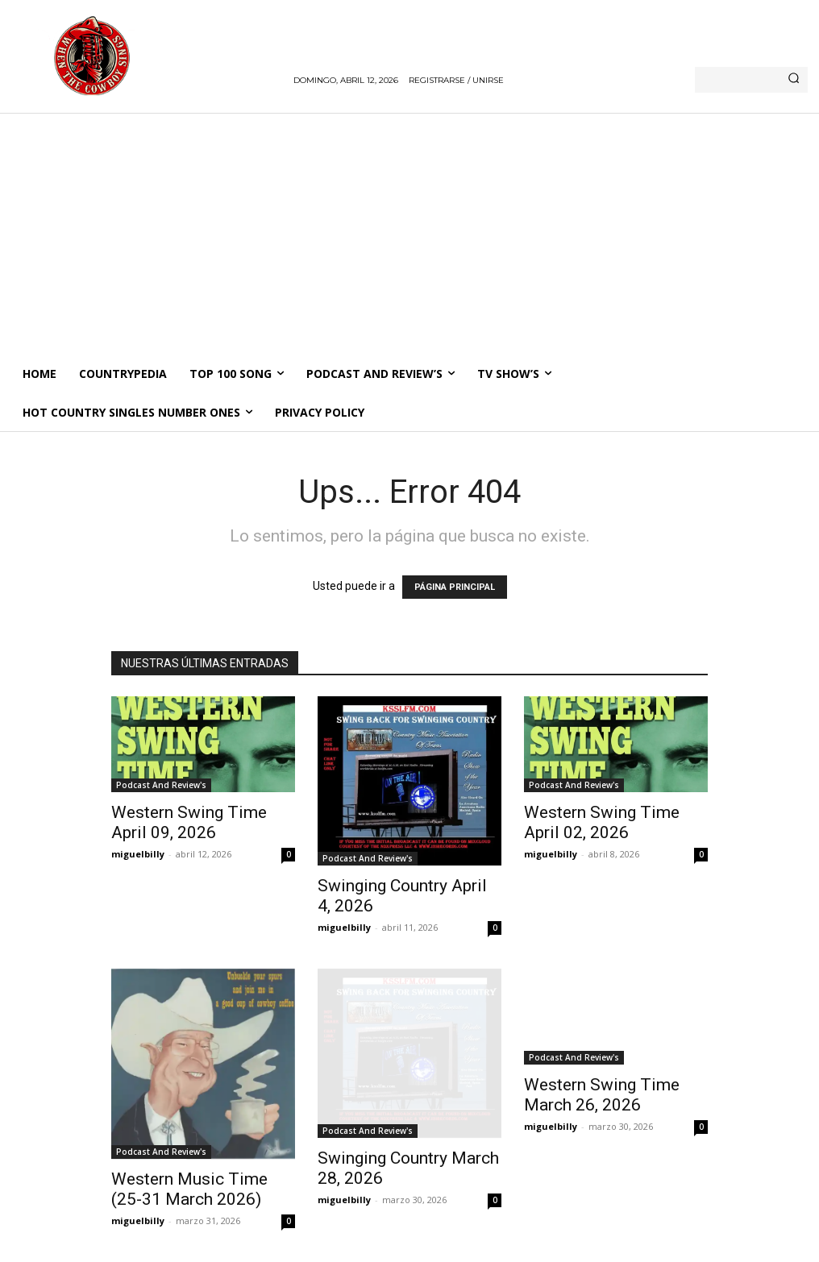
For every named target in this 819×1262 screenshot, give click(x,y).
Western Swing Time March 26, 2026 (602, 1095)
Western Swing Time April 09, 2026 (189, 822)
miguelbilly (137, 854)
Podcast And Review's (161, 785)
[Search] (794, 80)
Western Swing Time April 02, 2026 (602, 822)
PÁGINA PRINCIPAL (454, 587)
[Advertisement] (409, 234)
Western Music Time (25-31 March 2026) (189, 1189)
